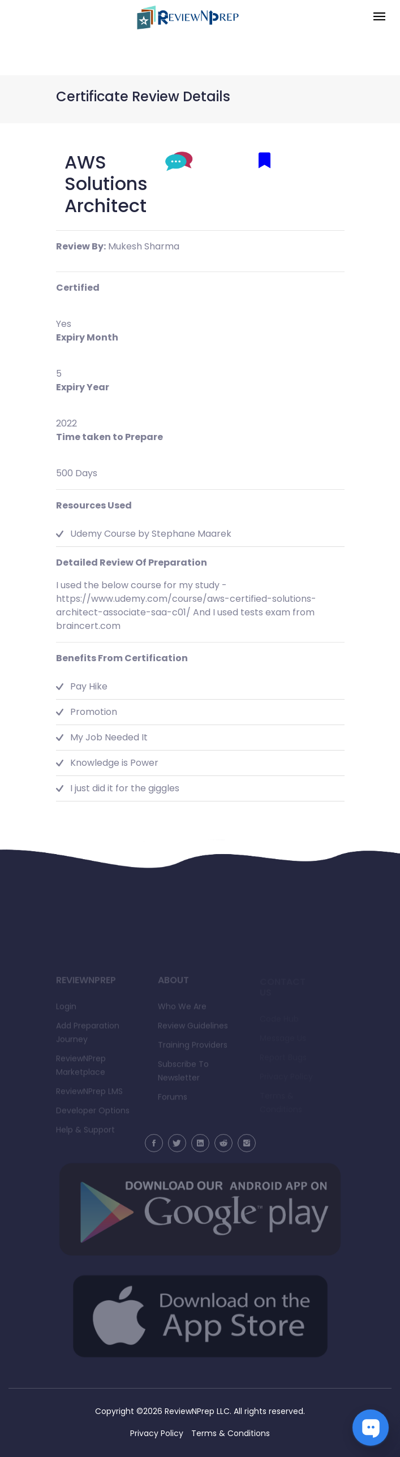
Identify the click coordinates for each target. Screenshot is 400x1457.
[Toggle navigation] (379, 17)
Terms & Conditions (230, 1433)
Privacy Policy (156, 1433)
